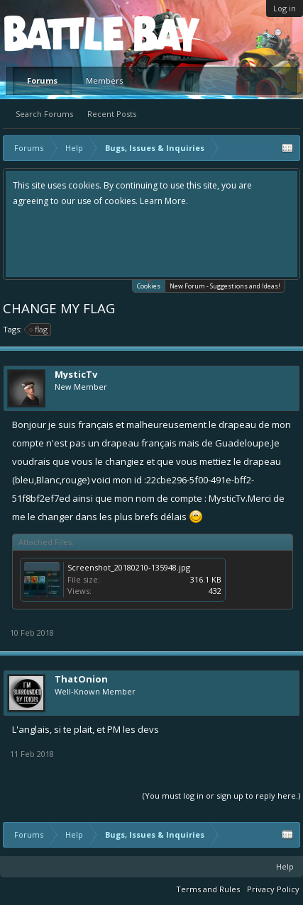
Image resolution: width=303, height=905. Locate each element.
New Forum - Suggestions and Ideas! (225, 286)
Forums (42, 80)
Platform (56, 32)
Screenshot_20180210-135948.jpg (128, 567)
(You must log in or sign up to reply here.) (221, 795)
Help (285, 866)
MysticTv (76, 374)
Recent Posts (111, 113)
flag (39, 329)
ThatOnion (81, 679)
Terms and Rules (208, 889)
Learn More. (164, 201)
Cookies (148, 285)
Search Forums (44, 113)
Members (104, 80)
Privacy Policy (273, 889)
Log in (284, 8)
